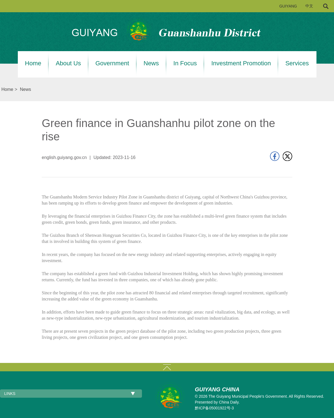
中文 (309, 6)
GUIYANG (288, 6)
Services (297, 63)
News (151, 63)
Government (112, 63)
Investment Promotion (241, 63)
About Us (68, 63)
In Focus (185, 63)
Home (33, 63)
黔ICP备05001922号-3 (214, 408)
